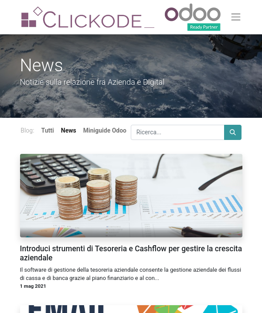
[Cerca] (233, 132)
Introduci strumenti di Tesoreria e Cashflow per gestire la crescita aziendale (131, 253)
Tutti (47, 130)
